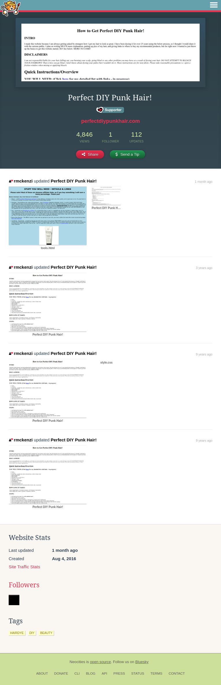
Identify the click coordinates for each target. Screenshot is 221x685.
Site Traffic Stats (24, 566)
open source (100, 662)
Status (137, 673)
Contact (177, 673)
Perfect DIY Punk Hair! (73, 180)
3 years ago (204, 268)
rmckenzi (21, 180)
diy (32, 633)
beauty (46, 633)
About (42, 673)
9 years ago (204, 354)
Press (119, 673)
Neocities (77, 662)
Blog (90, 673)
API (104, 673)
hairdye (17, 633)
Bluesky (141, 662)
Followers (24, 585)
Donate (61, 673)
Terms (156, 673)
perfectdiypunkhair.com (110, 121)
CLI (76, 673)
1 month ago (203, 181)
